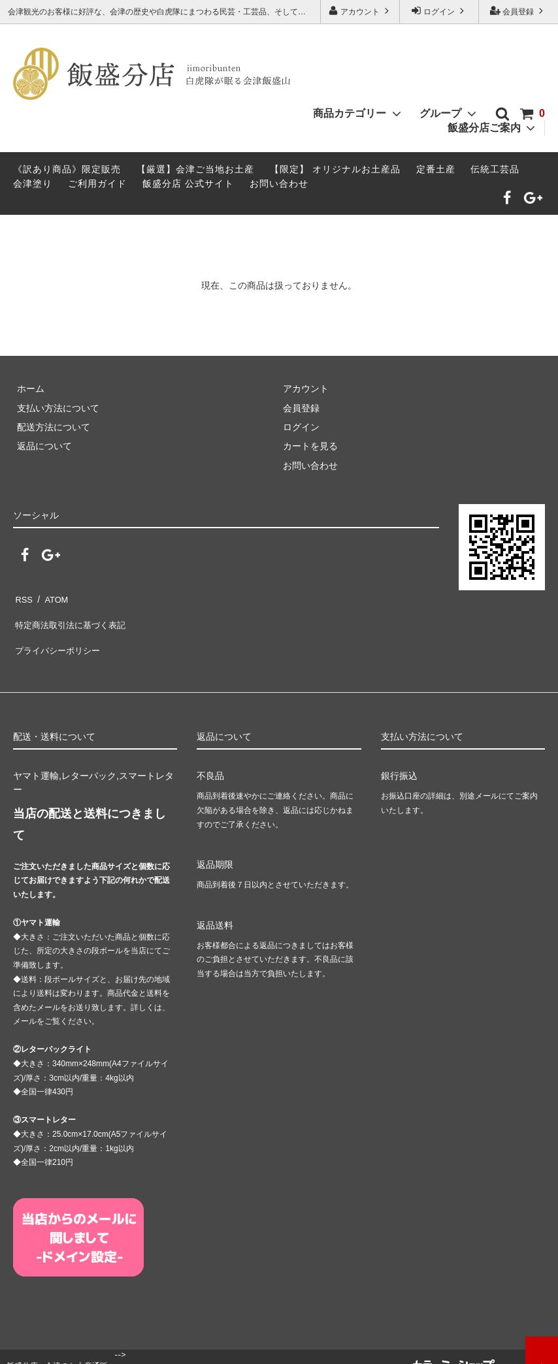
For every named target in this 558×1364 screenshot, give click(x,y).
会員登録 (518, 10)
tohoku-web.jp (381, 1348)
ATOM (52, 597)
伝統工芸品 (494, 169)
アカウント (360, 10)
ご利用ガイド (97, 183)
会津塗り (32, 183)
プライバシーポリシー (59, 635)
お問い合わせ (279, 183)
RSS (22, 597)
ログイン (439, 10)
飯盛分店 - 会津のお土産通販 (57, 1347)
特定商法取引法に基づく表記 (72, 616)
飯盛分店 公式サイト (188, 183)
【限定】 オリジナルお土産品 (335, 169)
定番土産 (435, 169)
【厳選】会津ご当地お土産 (195, 169)
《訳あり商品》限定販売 (67, 169)
